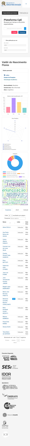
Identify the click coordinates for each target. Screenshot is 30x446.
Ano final (6, 47)
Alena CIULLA (6, 227)
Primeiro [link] (7, 340)
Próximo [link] (23, 340)
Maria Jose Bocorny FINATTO (6, 293)
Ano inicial (6, 43)
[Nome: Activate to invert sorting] (6, 223)
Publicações (20, 227)
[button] (26, 4)
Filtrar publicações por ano (11, 40)
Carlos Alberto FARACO (5, 241)
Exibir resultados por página (15, 215)
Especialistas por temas (10, 13)
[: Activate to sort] (13, 223)
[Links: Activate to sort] (20, 223)
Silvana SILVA (6, 327)
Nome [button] (4, 222)
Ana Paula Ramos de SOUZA (5, 234)
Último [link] (15, 342)
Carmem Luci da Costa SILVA (6, 248)
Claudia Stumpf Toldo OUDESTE (6, 255)
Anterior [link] (13, 340)
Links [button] (18, 222)
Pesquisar (22, 32)
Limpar (14, 32)
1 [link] (18, 340)
